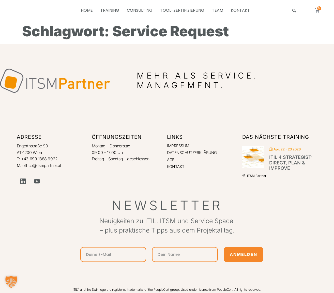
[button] (11, 282)
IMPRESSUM (178, 145)
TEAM (217, 10)
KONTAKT (240, 10)
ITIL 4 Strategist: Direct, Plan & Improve (290, 163)
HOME (87, 10)
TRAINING (109, 10)
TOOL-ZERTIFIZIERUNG (182, 10)
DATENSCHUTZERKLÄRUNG (193, 153)
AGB (171, 160)
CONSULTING (140, 10)
